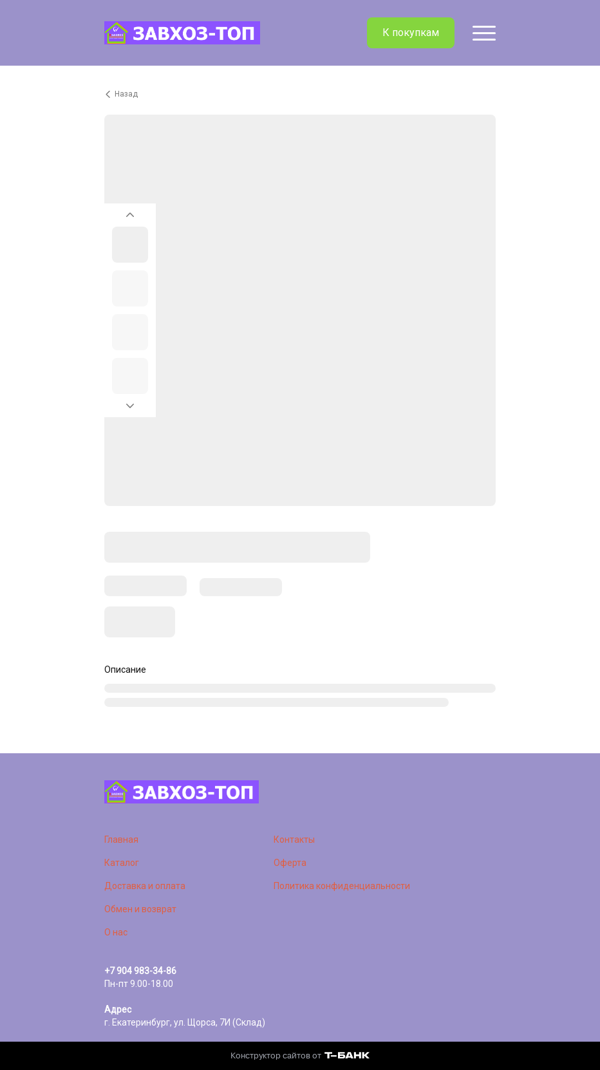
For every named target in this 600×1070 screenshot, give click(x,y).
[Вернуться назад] (300, 94)
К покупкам (410, 32)
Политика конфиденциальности (342, 886)
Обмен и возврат (140, 909)
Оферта (290, 863)
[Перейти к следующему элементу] (130, 409)
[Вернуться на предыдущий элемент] (130, 211)
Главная (121, 839)
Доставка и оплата (144, 886)
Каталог (121, 863)
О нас (115, 932)
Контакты (294, 839)
